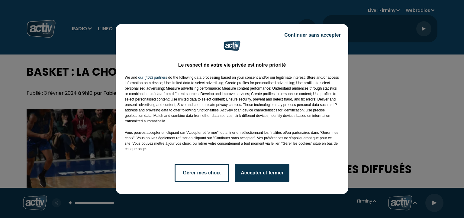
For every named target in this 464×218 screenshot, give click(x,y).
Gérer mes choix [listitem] (202, 172)
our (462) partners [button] (152, 77)
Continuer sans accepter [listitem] (312, 35)
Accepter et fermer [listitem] (262, 172)
